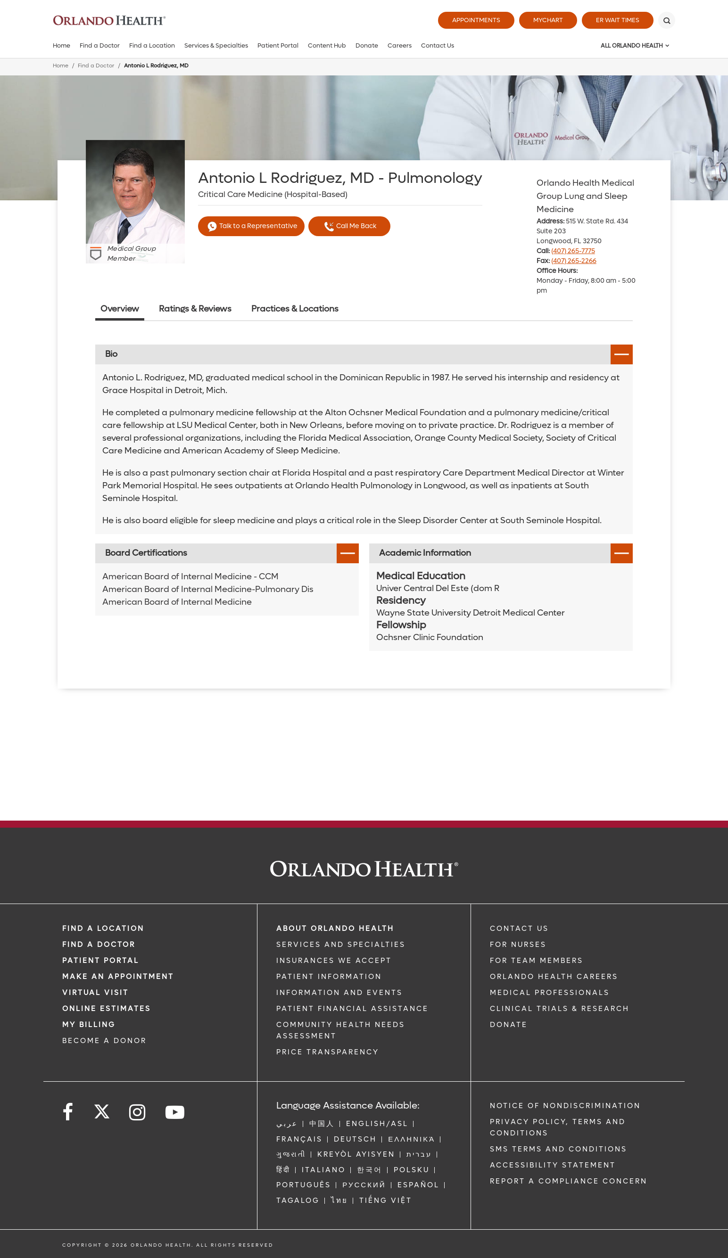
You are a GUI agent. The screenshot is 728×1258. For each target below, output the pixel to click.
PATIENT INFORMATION (329, 976)
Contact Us (437, 45)
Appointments (476, 20)
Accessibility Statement (553, 1165)
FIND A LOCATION (103, 928)
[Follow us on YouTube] (175, 1112)
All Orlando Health (632, 45)
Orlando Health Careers (554, 976)
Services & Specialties (216, 45)
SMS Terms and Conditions (558, 1149)
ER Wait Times (617, 20)
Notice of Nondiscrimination (565, 1105)
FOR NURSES (518, 944)
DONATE (509, 1024)
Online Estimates (106, 1008)
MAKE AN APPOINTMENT (118, 976)
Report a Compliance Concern (568, 1181)
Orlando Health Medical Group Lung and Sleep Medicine (585, 196)
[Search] (666, 20)
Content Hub (327, 45)
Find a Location (152, 45)
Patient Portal (277, 45)
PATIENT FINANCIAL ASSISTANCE (352, 1008)
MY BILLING (89, 1024)
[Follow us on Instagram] (138, 1112)
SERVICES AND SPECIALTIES (340, 944)
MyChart (548, 20)
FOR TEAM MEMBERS (536, 960)
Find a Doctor (100, 45)
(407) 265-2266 (573, 260)
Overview (119, 309)
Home (61, 45)
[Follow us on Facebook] (68, 1112)
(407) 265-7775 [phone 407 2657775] (573, 251)
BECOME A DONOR (104, 1040)
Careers (400, 45)
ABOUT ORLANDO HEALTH (335, 928)
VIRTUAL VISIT (95, 992)
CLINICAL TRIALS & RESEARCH (559, 1008)
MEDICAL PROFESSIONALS (550, 992)
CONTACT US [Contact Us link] (519, 928)
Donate (367, 45)
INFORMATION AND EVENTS (339, 992)
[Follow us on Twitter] (101, 1108)
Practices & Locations (295, 309)
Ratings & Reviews (195, 309)
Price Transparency (327, 1052)
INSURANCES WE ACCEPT (334, 960)
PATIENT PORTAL (100, 960)
